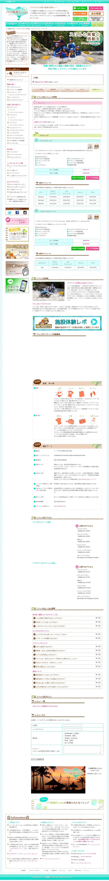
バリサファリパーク (15, 87)
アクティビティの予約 (23, 28)
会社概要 (23, 871)
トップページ (86, 871)
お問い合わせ (60, 1)
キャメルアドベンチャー (16, 100)
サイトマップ (88, 1)
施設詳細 (53, 89)
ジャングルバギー (14, 133)
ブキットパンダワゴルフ (16, 135)
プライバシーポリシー (34, 871)
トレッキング (13, 122)
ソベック (12, 110)
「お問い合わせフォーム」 (16, 850)
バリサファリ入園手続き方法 (17, 197)
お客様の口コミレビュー (16, 79)
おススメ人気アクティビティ (17, 184)
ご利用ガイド (101, 1)
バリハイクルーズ (14, 173)
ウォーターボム (13, 143)
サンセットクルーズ (15, 157)
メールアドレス (38, 729)
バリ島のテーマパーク (15, 189)
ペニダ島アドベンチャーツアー (18, 175)
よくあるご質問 (74, 1)
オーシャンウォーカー (15, 154)
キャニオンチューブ (15, 127)
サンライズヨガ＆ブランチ (16, 138)
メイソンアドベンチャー (17, 112)
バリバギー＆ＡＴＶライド (16, 130)
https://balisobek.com (60, 506)
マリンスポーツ (13, 152)
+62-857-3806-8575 (85, 858)
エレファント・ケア (15, 92)
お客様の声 (54, 871)
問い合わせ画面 (91, 855)
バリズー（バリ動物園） (16, 89)
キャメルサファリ (14, 97)
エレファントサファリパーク (18, 95)
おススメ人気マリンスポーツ (17, 187)
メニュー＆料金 (38, 89)
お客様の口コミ (96, 89)
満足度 (35, 738)
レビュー (48, 1)
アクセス (67, 89)
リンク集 (46, 871)
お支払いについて (91, 479)
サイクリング (13, 115)
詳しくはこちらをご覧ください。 (51, 860)
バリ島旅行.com (9, 1)
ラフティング (36, 28)
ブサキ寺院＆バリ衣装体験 (16, 140)
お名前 (35, 725)
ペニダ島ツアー (13, 170)
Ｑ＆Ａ (82, 89)
